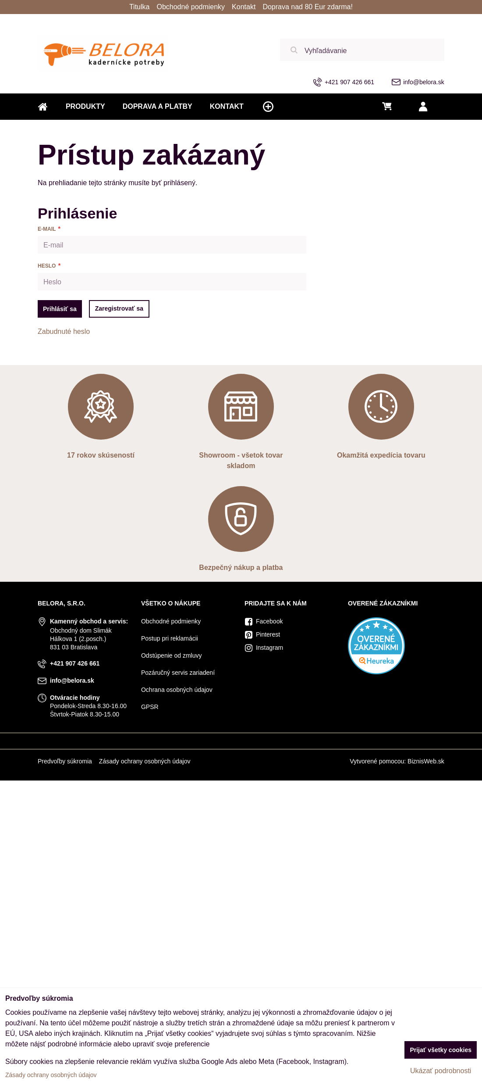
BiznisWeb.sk (426, 761)
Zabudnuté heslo (64, 331)
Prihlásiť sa (60, 308)
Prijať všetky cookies (440, 1049)
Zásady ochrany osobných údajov (145, 761)
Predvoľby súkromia (65, 761)
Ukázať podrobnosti (440, 1070)
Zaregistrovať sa (119, 308)
